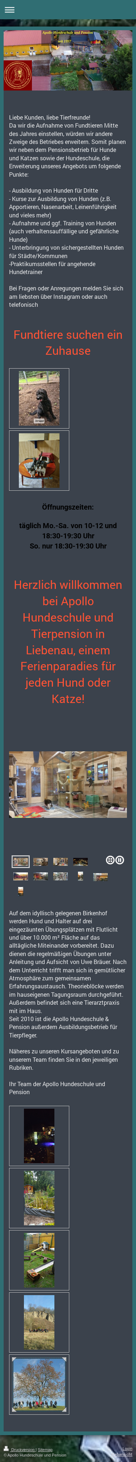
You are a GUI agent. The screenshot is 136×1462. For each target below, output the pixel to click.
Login (127, 1448)
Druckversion (20, 1449)
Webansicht (121, 1454)
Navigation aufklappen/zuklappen (68, 9)
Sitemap (45, 1449)
